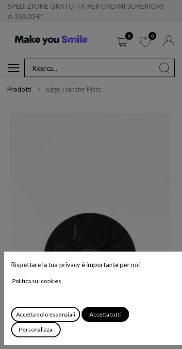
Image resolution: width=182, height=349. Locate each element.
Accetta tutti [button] (105, 314)
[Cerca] (164, 68)
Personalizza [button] (35, 329)
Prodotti (19, 89)
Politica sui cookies (36, 281)
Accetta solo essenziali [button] (45, 314)
